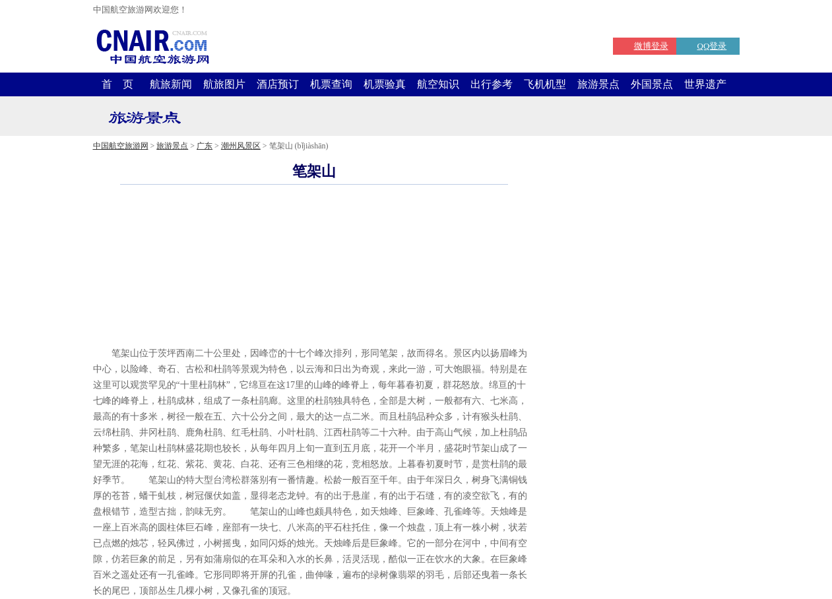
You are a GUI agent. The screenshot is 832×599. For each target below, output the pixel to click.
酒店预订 (278, 84)
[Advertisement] (314, 326)
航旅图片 (224, 84)
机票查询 (331, 84)
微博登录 (651, 46)
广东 (204, 145)
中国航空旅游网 (120, 145)
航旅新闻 (171, 84)
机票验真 (385, 84)
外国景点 (652, 84)
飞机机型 (545, 84)
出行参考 (491, 84)
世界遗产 (705, 84)
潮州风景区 (241, 145)
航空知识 (438, 84)
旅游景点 (598, 84)
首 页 (117, 84)
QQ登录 (712, 46)
